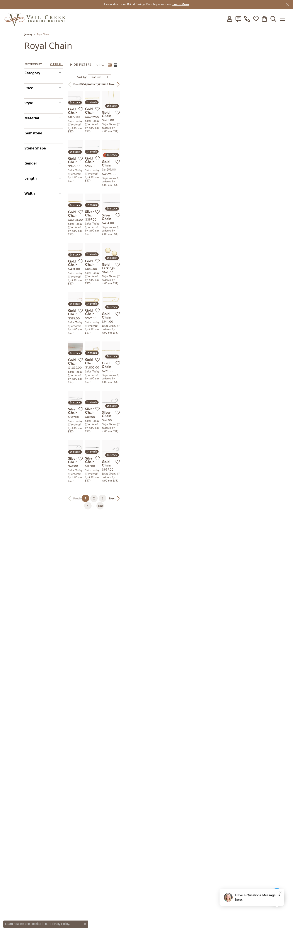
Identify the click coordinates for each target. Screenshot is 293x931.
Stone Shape (35, 148)
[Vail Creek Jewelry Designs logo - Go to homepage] (35, 18)
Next (261, 84)
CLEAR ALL (56, 64)
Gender (30, 163)
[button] (229, 18)
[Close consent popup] (84, 924)
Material (31, 118)
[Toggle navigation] (284, 18)
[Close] (287, 4)
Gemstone (33, 133)
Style (28, 103)
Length (30, 178)
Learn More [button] (180, 4)
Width (29, 193)
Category (32, 73)
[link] (238, 18)
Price (28, 88)
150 (186, 787)
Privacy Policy (59, 924)
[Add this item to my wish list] (129, 159)
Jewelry (28, 34)
